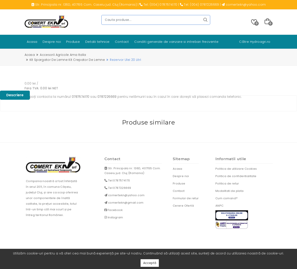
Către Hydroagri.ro (254, 41)
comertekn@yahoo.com (124, 195)
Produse (73, 41)
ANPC (219, 206)
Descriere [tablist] (14, 95)
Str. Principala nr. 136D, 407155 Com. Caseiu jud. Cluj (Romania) (132, 170)
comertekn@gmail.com (123, 203)
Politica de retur (227, 183)
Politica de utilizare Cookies (236, 169)
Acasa (32, 41)
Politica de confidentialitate (236, 176)
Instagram (113, 217)
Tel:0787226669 (117, 188)
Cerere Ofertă (183, 206)
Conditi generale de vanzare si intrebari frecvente (176, 41)
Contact (122, 41)
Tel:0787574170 (117, 180)
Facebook (113, 210)
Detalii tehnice (97, 41)
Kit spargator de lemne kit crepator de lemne (67, 60)
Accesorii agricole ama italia (63, 55)
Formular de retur (186, 198)
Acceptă (149, 263)
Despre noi (52, 41)
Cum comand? (226, 198)
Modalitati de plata (229, 191)
